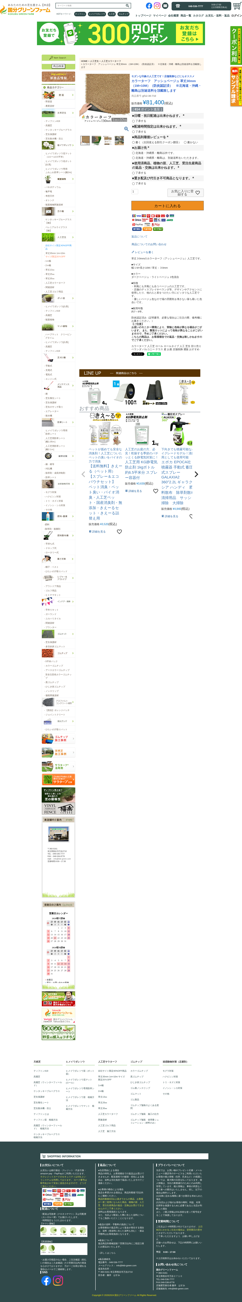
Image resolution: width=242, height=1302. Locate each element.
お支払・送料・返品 (217, 15)
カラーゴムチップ (139, 1071)
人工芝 (112, 14)
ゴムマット (135, 1094)
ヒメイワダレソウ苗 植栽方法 (80, 1098)
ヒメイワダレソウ (97, 14)
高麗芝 (37, 1076)
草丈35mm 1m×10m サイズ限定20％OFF (111, 1078)
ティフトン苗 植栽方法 (46, 1119)
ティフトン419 (41, 1071)
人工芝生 (94, 61)
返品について (139, 236)
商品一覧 (185, 15)
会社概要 (173, 15)
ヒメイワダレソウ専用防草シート (80, 1090)
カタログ (198, 15)
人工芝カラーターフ (111, 61)
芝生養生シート (41, 1102)
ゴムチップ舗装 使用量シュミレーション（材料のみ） (144, 1121)
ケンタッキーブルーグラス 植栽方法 (48, 1136)
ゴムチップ (123, 14)
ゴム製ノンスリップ (140, 1088)
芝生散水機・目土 (42, 1108)
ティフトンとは (41, 1114)
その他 (166, 1094)
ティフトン (80, 14)
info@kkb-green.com (126, 1265)
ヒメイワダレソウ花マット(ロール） (79, 1081)
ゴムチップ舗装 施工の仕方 (144, 1114)
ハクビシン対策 (170, 1076)
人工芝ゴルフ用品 (107, 1125)
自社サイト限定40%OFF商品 (112, 1071)
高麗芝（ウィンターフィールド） (48, 1084)
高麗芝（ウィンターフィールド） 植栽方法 (48, 1127)
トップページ (143, 15)
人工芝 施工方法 (107, 1131)
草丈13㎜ (102, 1097)
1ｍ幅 (101, 1085)
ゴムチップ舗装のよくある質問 (144, 1107)
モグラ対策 (168, 1071)
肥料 (47, 524)
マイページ (159, 15)
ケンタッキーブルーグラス (47, 1091)
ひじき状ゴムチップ (140, 1082)
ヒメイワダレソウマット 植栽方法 (80, 1107)
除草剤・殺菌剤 (52, 529)
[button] (83, 474)
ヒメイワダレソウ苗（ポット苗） (80, 1072)
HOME (84, 61)
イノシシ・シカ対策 (172, 1088)
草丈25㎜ (102, 1102)
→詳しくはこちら (107, 1253)
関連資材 (102, 1119)
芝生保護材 (39, 1097)
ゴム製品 (134, 1099)
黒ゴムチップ (137, 1076)
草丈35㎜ (102, 1108)
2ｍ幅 (101, 1091)
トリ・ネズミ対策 (171, 1082)
